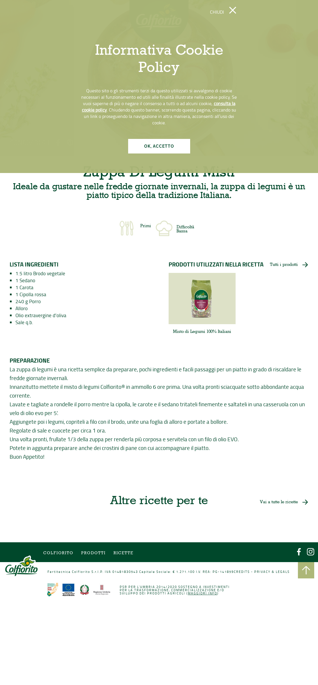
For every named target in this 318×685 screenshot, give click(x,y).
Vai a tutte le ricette (277, 502)
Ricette (123, 553)
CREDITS (241, 572)
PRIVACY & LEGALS (270, 572)
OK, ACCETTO (159, 146)
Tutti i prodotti (283, 265)
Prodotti (94, 553)
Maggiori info (202, 594)
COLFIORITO (59, 553)
